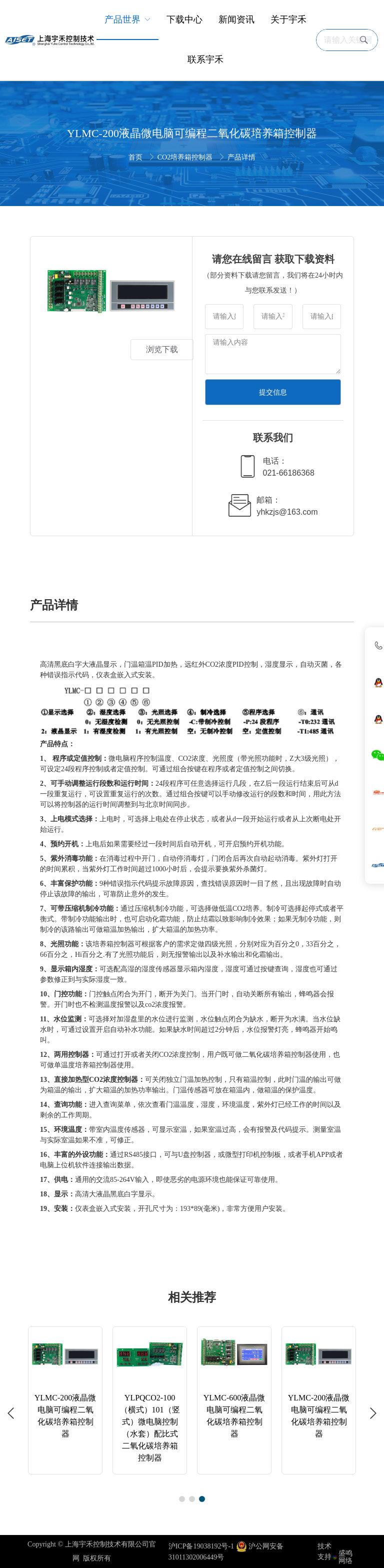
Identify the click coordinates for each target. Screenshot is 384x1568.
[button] (10, 1413)
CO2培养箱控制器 (186, 157)
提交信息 (273, 392)
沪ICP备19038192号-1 (201, 1546)
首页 (136, 157)
